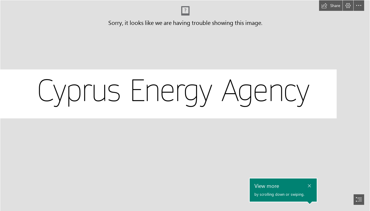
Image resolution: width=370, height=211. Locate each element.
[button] (330, 5)
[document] (185, 105)
